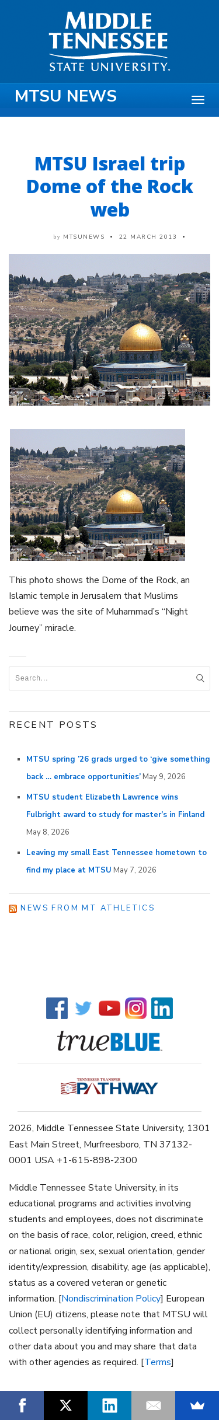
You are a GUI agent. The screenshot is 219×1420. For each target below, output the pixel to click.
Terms (157, 1362)
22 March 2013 (148, 237)
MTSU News (66, 96)
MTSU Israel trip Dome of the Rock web (109, 186)
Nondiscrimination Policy (111, 1298)
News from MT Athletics (87, 908)
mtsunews (84, 237)
